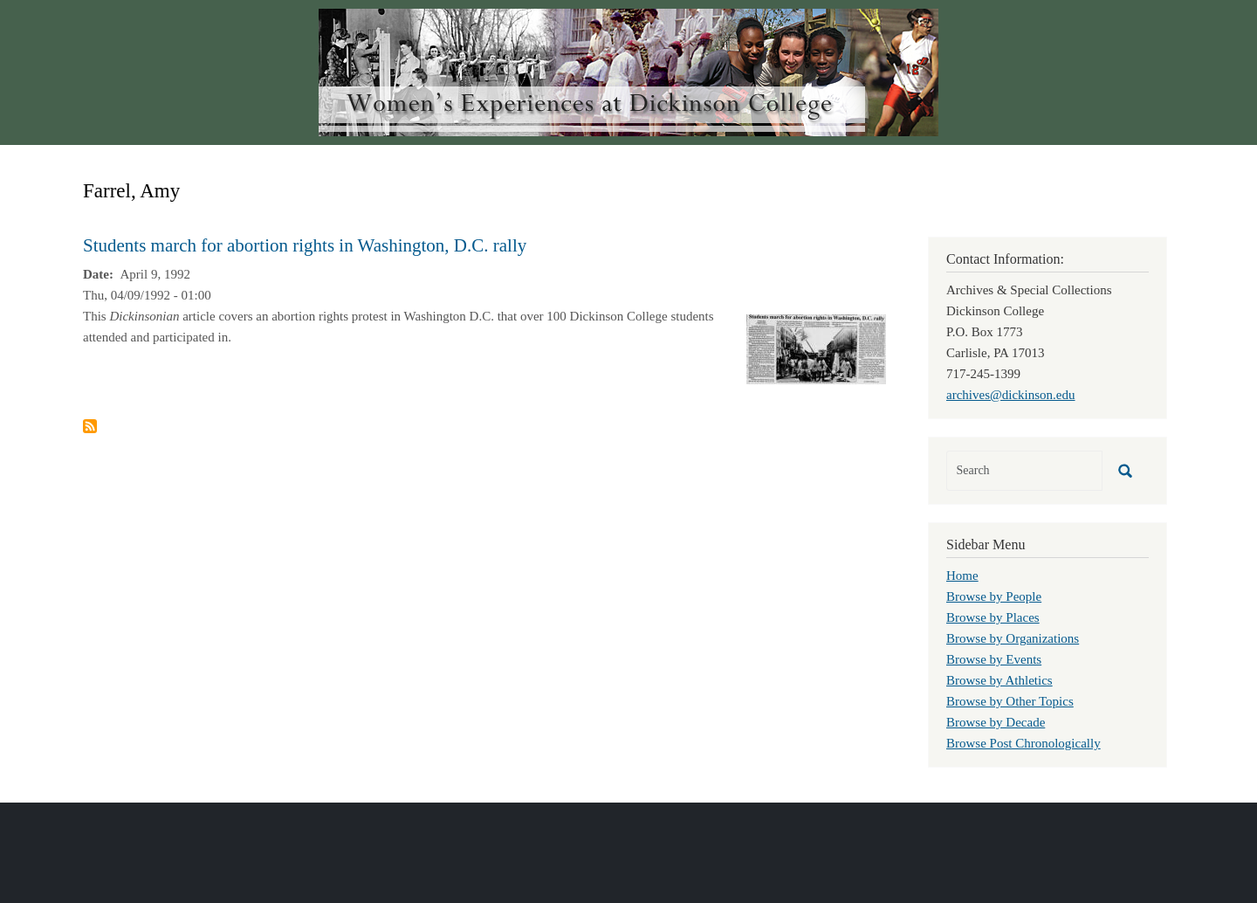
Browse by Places (993, 617)
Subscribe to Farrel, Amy (90, 426)
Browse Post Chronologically (1023, 743)
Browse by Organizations (1012, 638)
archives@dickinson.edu (1010, 395)
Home (962, 575)
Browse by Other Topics (1010, 701)
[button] (816, 348)
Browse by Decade (995, 722)
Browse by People (993, 596)
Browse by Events (993, 659)
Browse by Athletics (999, 680)
